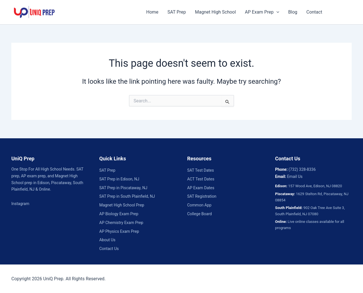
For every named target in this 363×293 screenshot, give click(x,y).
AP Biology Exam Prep (118, 214)
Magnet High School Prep (121, 205)
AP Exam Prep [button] (262, 12)
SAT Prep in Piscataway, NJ (123, 188)
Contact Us (109, 248)
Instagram (20, 203)
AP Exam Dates (200, 188)
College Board (199, 214)
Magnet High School (215, 12)
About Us (107, 240)
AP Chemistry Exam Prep (121, 222)
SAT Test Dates (200, 170)
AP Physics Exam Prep (119, 231)
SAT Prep (177, 12)
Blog (292, 12)
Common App (199, 205)
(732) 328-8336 (302, 169)
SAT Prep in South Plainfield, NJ (127, 196)
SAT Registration (201, 196)
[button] (276, 12)
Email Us (294, 176)
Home (152, 12)
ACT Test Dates (200, 179)
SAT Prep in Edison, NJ (119, 179)
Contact (314, 12)
